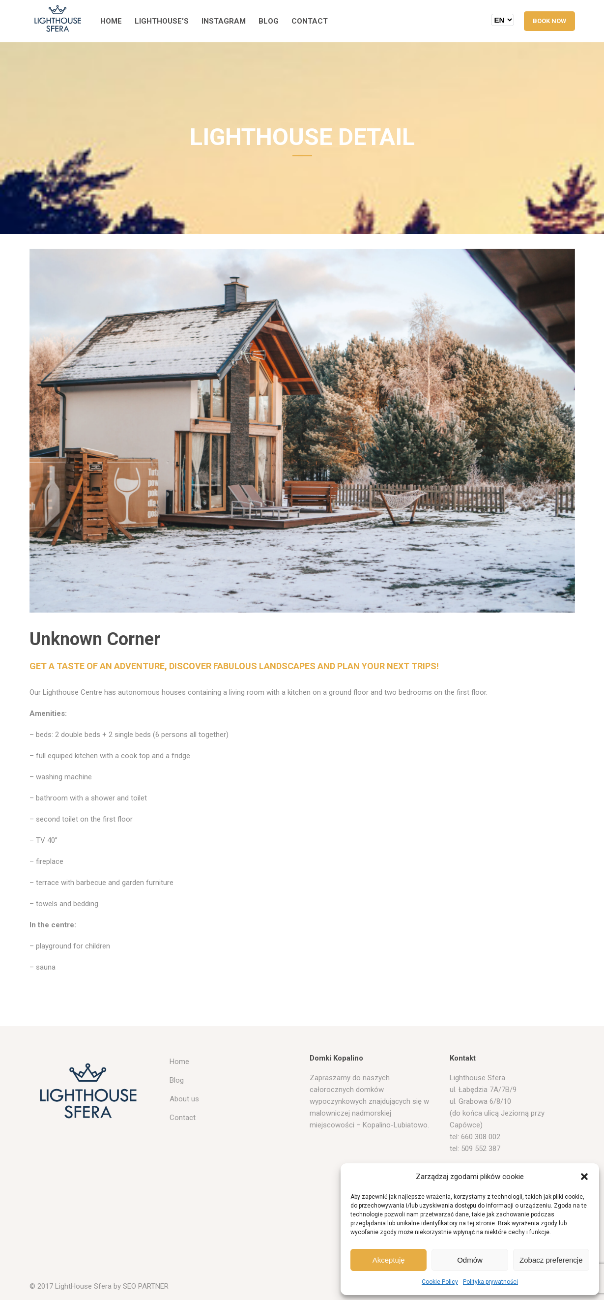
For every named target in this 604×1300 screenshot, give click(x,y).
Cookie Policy (440, 1281)
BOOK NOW (549, 21)
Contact (309, 21)
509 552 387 (480, 1148)
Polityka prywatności (490, 1281)
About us (184, 1098)
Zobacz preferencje (550, 1260)
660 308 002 (480, 1136)
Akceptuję (389, 1260)
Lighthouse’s (162, 21)
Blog (269, 21)
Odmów (470, 1260)
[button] (584, 1177)
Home (111, 21)
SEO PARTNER (146, 1286)
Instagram (223, 21)
